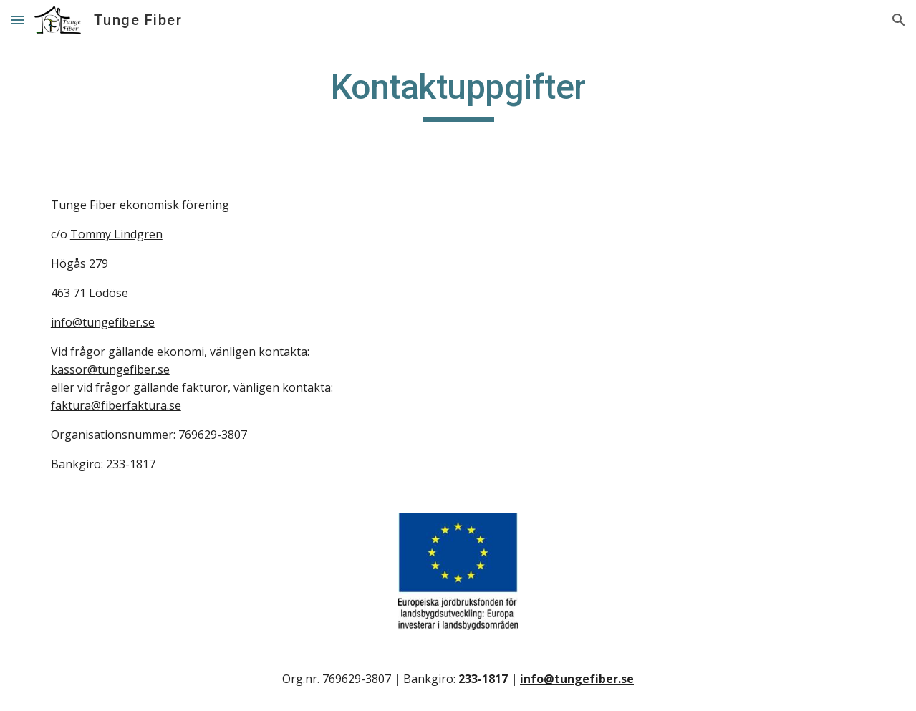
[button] (17, 19)
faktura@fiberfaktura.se (116, 405)
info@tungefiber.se (103, 322)
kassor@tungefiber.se (110, 369)
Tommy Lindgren (116, 234)
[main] (458, 93)
